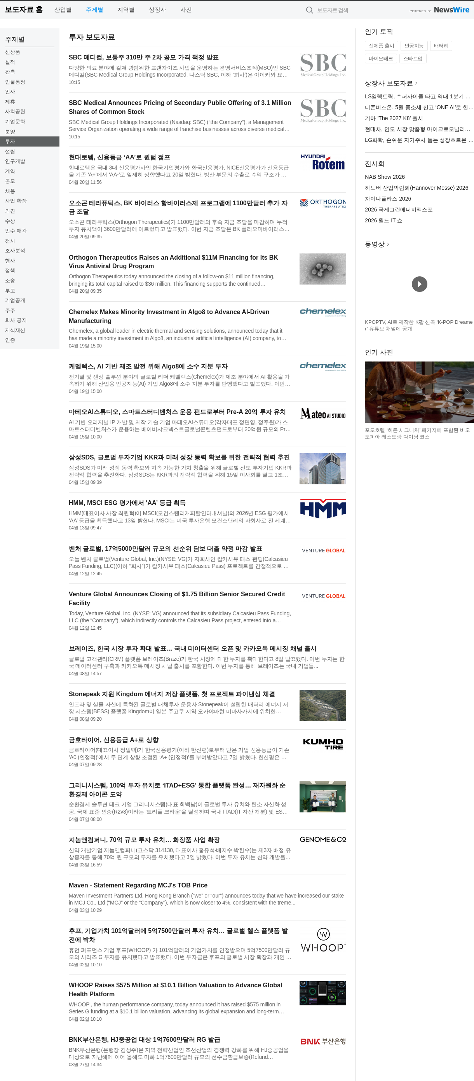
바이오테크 (381, 58)
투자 (10, 141)
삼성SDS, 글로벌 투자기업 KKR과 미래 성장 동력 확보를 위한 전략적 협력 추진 (179, 457)
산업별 (63, 9)
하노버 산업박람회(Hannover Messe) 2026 (416, 188)
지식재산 (15, 330)
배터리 (441, 46)
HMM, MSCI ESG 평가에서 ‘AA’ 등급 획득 (127, 502)
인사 (10, 91)
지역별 (126, 9)
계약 (10, 171)
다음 (468, 392)
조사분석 (15, 250)
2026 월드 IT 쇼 (384, 220)
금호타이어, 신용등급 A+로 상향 (114, 740)
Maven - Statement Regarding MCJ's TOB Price (138, 885)
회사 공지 (16, 320)
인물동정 (15, 82)
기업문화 (15, 121)
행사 (10, 261)
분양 (10, 131)
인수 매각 (16, 231)
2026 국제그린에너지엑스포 (399, 209)
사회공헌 (15, 111)
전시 (10, 241)
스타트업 (413, 58)
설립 (10, 151)
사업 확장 (16, 201)
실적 (10, 62)
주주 (10, 310)
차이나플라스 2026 (388, 199)
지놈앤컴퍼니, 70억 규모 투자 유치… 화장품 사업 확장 (144, 840)
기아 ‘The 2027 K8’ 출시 (394, 118)
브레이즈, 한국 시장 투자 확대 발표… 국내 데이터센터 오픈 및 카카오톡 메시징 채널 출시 (193, 648)
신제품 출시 (381, 46)
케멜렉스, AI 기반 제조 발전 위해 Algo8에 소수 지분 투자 (148, 366)
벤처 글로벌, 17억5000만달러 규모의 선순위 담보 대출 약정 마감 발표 (165, 548)
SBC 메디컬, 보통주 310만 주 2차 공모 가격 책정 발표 (144, 57)
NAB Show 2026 (385, 177)
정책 (10, 270)
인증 (10, 340)
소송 (10, 280)
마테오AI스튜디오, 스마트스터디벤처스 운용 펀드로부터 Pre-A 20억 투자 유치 (177, 412)
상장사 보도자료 (389, 83)
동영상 (375, 244)
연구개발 (15, 161)
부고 (10, 290)
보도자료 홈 (23, 9)
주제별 (94, 9)
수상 (10, 221)
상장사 (157, 9)
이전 (371, 392)
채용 (10, 191)
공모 (10, 181)
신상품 (12, 52)
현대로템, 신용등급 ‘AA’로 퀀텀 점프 (119, 157)
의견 (10, 211)
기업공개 (15, 300)
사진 (186, 9)
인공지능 (414, 46)
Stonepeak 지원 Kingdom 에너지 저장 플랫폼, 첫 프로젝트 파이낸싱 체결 (172, 694)
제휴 (10, 102)
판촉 (10, 72)
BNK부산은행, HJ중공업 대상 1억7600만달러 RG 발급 (144, 1039)
